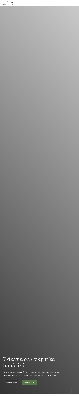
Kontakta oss (29, 383)
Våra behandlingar (12, 383)
